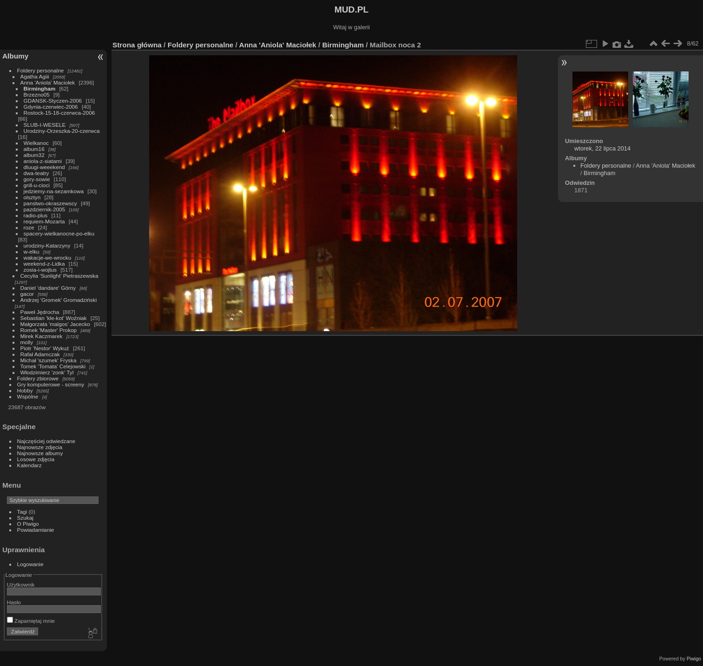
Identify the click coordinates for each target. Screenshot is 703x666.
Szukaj (25, 518)
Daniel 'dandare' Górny (48, 288)
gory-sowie (37, 179)
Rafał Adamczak (40, 354)
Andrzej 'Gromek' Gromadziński (58, 300)
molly (26, 342)
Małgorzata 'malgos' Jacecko (55, 324)
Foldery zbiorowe (38, 378)
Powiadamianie (35, 530)
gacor (27, 294)
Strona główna (137, 45)
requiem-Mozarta (44, 221)
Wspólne (28, 396)
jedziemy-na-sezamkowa (54, 191)
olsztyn (32, 197)
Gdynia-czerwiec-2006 (51, 107)
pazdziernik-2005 (45, 209)
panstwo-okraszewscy (50, 203)
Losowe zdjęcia (35, 459)
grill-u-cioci (37, 185)
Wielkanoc (36, 143)
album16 (34, 149)
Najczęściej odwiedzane (46, 441)
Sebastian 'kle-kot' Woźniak (53, 318)
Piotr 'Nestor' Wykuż (44, 348)
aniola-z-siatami (43, 161)
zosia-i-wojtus (40, 270)
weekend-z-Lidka (44, 264)
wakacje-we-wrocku (48, 258)
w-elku (31, 251)
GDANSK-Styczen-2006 (53, 101)
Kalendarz (29, 465)
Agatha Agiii (34, 76)
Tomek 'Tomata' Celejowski (53, 366)
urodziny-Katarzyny (47, 245)
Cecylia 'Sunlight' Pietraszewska (59, 276)
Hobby (25, 390)
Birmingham (40, 88)
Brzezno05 (37, 94)
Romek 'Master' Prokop (48, 330)
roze (29, 227)
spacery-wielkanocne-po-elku (59, 233)
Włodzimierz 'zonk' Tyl (47, 372)
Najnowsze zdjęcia (39, 447)
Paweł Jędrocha (39, 312)
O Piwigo (28, 524)
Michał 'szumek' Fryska (48, 360)
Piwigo (694, 658)
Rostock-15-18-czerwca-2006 (59, 113)
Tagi (22, 512)
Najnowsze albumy (40, 453)
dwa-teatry (36, 173)
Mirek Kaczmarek (41, 336)
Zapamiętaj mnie (31, 621)
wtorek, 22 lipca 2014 (602, 148)
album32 (34, 155)
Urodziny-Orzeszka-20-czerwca (62, 131)
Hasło (14, 602)
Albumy (15, 56)
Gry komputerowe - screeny (51, 384)
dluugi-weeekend (44, 167)
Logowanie (30, 564)
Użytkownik (21, 584)
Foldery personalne (40, 70)
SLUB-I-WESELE (45, 125)
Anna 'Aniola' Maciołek (47, 82)
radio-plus (36, 215)
